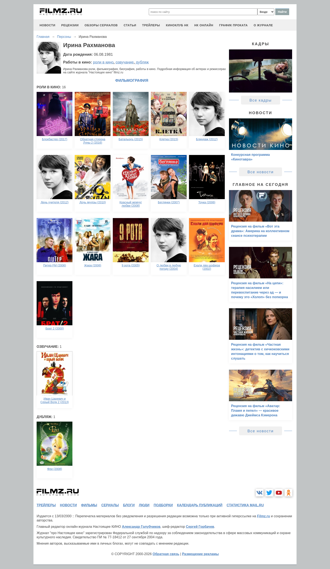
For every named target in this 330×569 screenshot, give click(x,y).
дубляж (142, 62)
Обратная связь (166, 554)
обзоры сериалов (101, 25)
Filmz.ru (263, 516)
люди (144, 505)
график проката (233, 25)
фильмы (89, 505)
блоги (128, 505)
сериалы (110, 505)
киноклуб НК (177, 25)
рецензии (70, 25)
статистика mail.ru (245, 505)
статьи (130, 25)
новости (47, 25)
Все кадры (260, 100)
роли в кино (103, 62)
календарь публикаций (199, 505)
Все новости (261, 172)
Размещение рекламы (200, 554)
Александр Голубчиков (141, 526)
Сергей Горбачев (200, 526)
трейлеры (151, 25)
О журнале (263, 25)
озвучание (125, 62)
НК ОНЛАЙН (203, 25)
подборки (163, 505)
